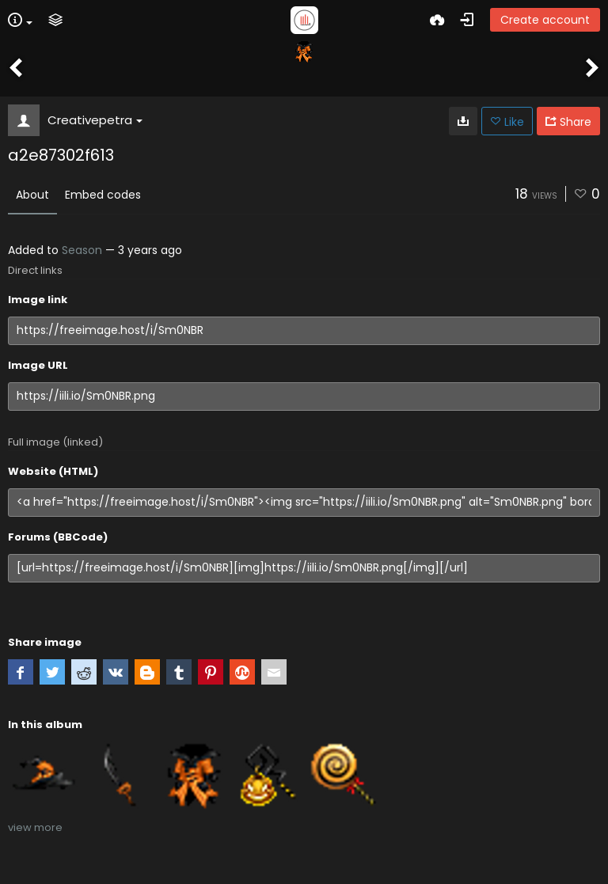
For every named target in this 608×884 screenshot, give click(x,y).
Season (82, 250)
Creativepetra (95, 120)
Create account (545, 20)
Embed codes (103, 195)
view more (35, 827)
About (32, 195)
